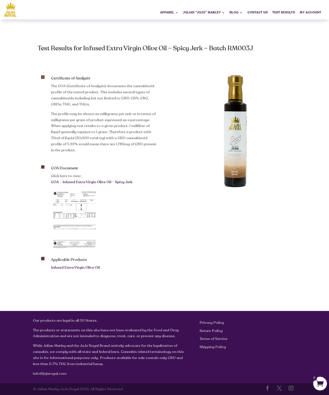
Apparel (167, 12)
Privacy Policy (212, 322)
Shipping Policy (213, 346)
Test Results (283, 12)
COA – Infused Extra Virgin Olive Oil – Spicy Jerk (91, 182)
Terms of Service (213, 338)
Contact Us (257, 12)
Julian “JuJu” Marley (202, 12)
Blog (234, 12)
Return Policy (211, 330)
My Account (310, 12)
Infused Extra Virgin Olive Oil (75, 267)
